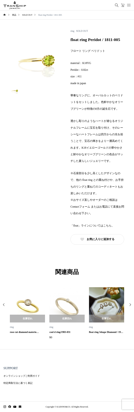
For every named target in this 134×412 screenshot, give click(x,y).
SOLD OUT (82, 31)
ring (72, 31)
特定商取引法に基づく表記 (18, 383)
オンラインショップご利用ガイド (21, 376)
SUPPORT (10, 368)
